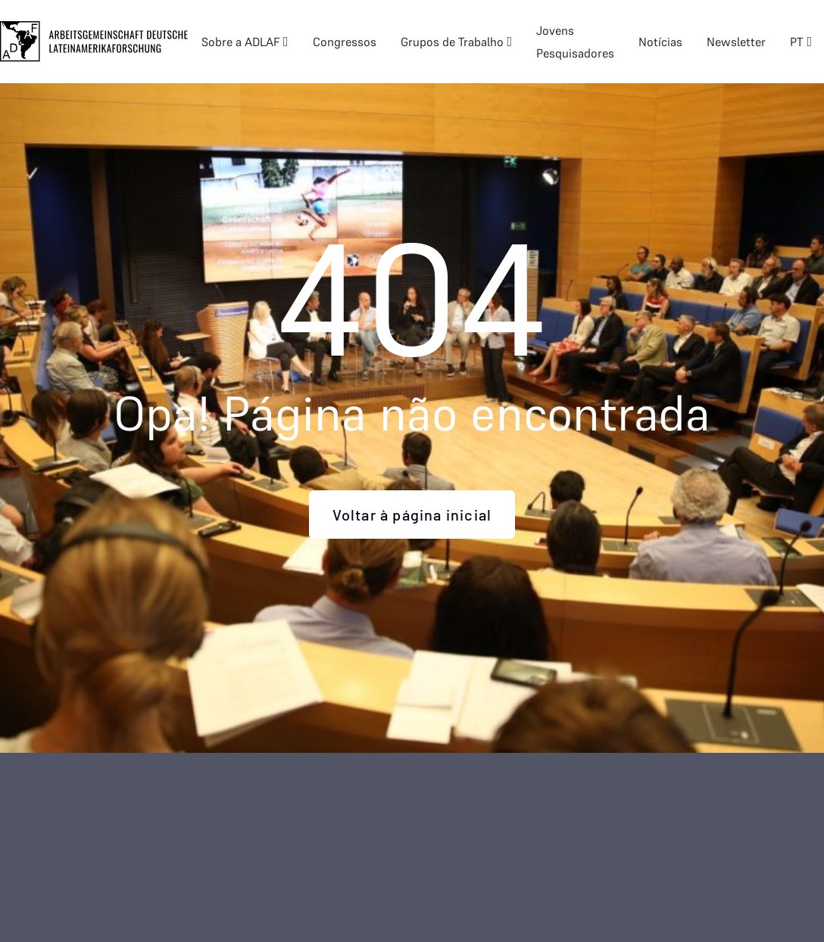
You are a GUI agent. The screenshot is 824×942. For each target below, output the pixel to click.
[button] (245, 41)
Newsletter (736, 41)
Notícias (660, 41)
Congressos (344, 41)
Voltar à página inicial (412, 514)
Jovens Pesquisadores (575, 42)
